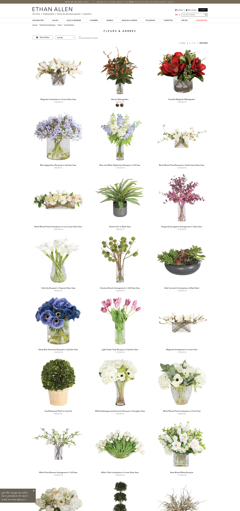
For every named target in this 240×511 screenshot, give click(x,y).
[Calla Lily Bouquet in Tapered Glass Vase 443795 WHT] (58, 259)
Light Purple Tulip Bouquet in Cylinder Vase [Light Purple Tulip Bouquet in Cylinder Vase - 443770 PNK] (120, 349)
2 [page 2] (189, 43)
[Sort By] (65, 38)
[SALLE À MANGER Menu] (82, 20)
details (85, 2)
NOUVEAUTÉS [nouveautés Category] (38, 20)
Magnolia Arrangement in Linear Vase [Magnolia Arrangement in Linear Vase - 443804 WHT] (181, 349)
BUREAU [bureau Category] (110, 20)
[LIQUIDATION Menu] (208, 20)
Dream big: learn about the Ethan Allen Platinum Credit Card (135, 2)
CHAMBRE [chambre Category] (94, 20)
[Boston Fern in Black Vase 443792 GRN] (120, 198)
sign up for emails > (14, 500)
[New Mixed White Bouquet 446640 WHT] (182, 444)
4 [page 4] (194, 43)
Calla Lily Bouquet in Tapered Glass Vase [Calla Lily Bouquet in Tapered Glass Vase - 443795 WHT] (58, 288)
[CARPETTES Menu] (174, 20)
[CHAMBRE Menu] (99, 20)
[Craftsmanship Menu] (55, 13)
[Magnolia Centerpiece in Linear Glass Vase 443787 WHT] (58, 71)
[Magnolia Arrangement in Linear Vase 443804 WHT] (182, 321)
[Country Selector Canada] (177, 15)
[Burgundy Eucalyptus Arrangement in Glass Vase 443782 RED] (182, 198)
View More (203, 43)
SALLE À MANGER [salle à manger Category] (74, 20)
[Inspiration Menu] (92, 13)
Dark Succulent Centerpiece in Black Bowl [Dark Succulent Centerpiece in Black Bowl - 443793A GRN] (181, 288)
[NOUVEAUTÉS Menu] (45, 20)
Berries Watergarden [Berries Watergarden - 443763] (120, 99)
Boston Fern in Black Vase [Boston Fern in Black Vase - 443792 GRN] (120, 226)
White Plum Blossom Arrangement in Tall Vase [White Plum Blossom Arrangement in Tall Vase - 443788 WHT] (58, 472)
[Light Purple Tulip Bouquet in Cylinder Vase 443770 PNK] (120, 321)
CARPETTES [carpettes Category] (168, 20)
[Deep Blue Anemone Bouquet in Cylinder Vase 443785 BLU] (58, 321)
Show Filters (44, 37)
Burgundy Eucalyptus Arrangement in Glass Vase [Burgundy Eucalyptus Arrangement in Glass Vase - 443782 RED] (181, 226)
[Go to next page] (196, 43)
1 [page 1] (187, 43)
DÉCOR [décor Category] (184, 20)
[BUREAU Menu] (115, 20)
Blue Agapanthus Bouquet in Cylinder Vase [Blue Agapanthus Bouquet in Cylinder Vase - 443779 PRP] (58, 165)
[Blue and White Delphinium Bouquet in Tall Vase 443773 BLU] (120, 136)
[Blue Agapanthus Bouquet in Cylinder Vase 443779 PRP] (58, 136)
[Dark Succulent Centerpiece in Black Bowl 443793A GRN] (182, 259)
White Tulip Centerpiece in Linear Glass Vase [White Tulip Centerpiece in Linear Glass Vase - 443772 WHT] (120, 472)
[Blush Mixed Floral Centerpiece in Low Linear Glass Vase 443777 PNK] (58, 198)
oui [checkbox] (83, 38)
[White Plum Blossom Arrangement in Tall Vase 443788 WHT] (58, 444)
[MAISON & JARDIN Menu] (138, 20)
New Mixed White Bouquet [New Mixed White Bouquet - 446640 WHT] (181, 472)
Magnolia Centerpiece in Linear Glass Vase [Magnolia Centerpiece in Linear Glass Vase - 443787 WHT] (58, 99)
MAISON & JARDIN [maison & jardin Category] (129, 20)
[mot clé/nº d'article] (194, 14)
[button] (191, 11)
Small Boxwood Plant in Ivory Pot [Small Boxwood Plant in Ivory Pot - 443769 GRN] (58, 411)
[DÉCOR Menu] (189, 20)
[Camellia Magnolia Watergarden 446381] (182, 71)
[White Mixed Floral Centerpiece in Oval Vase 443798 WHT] (182, 382)
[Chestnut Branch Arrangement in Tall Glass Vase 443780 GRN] (120, 259)
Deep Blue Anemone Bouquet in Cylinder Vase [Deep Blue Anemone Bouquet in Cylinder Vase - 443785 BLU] (58, 349)
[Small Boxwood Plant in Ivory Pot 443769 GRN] (58, 382)
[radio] (117, 105)
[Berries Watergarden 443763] (120, 71)
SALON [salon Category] (55, 20)
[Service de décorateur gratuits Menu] (81, 13)
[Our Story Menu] (41, 13)
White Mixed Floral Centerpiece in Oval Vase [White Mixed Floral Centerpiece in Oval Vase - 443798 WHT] (182, 411)
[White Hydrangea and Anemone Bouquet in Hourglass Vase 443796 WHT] (120, 382)
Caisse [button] (203, 10)
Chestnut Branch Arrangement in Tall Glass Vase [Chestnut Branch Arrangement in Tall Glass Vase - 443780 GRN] (120, 288)
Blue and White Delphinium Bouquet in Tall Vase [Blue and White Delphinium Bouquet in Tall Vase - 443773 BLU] (120, 165)
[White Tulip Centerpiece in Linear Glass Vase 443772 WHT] (120, 444)
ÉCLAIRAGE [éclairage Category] (150, 20)
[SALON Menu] (59, 20)
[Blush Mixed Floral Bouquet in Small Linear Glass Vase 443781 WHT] (182, 136)
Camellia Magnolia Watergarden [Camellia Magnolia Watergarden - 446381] (181, 99)
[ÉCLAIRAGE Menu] (156, 20)
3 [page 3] (192, 43)
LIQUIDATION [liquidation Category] (201, 20)
